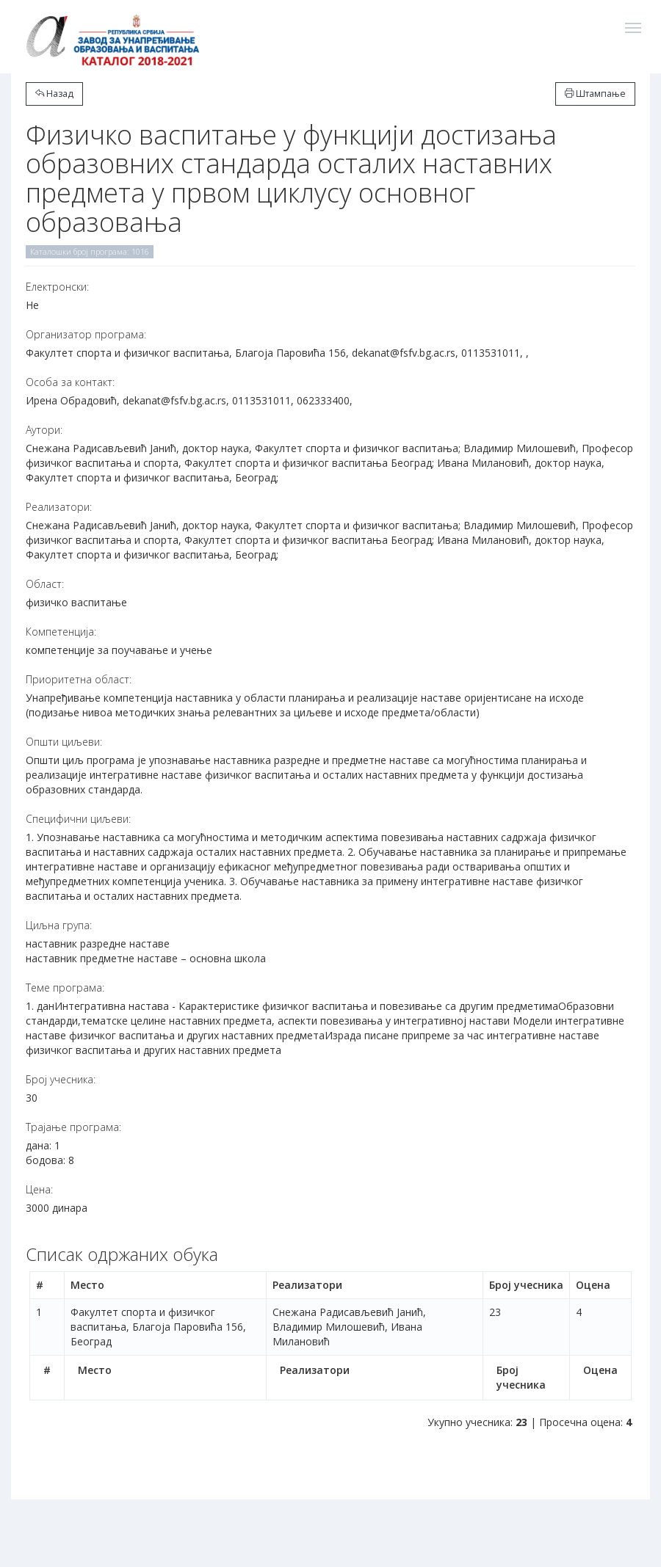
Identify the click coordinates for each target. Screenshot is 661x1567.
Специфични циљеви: (78, 819)
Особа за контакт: (70, 382)
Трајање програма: (73, 1127)
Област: (45, 584)
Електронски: (57, 287)
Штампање (595, 93)
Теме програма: (65, 988)
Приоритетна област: (78, 679)
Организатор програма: (86, 334)
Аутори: (44, 430)
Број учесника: (60, 1079)
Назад (54, 93)
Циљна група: (59, 925)
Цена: (39, 1189)
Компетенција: (61, 632)
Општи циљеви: (64, 742)
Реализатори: (59, 507)
